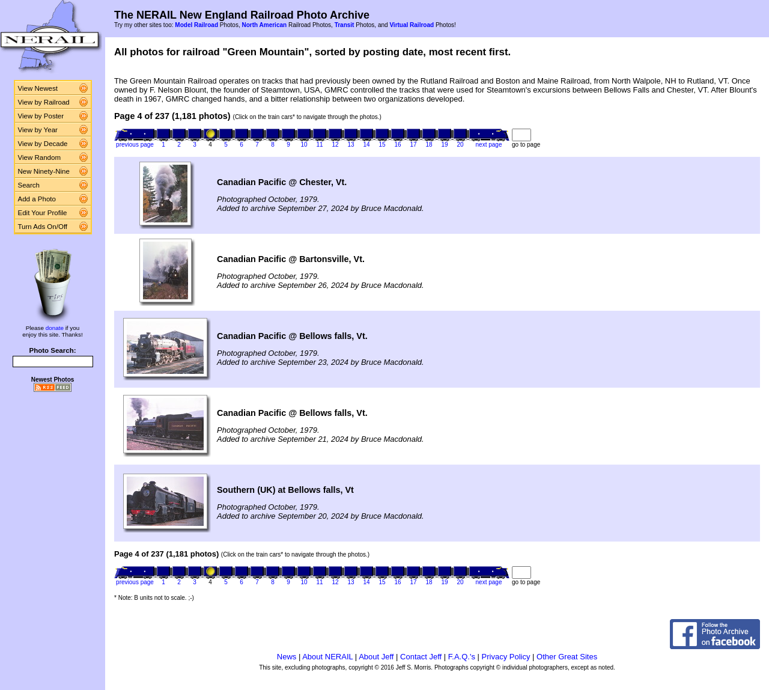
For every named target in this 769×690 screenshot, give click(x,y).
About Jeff (376, 656)
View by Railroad (44, 102)
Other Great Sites (566, 656)
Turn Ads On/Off (43, 226)
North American (264, 25)
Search (29, 185)
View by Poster (41, 116)
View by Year (38, 129)
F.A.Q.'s (461, 656)
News (287, 656)
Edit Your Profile (42, 212)
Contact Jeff (421, 656)
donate (55, 328)
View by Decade (43, 143)
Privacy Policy (506, 656)
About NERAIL (327, 656)
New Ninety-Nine (44, 171)
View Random (39, 157)
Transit (344, 25)
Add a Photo (37, 199)
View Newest (38, 88)
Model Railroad (196, 25)
